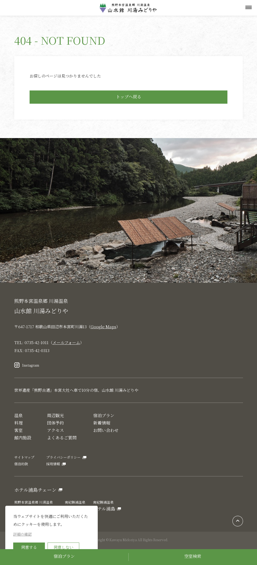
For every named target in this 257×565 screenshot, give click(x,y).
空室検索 (192, 556)
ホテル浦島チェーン (35, 489)
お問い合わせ (106, 430)
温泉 (18, 415)
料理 (18, 423)
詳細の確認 (22, 534)
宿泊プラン (64, 556)
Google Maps (103, 326)
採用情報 (53, 463)
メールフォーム (66, 342)
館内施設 (22, 438)
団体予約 (55, 423)
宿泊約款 (21, 463)
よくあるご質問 (62, 438)
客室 (18, 430)
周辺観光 (55, 415)
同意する (29, 547)
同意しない (63, 547)
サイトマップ (24, 457)
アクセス (55, 430)
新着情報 (101, 423)
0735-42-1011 (37, 342)
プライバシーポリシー (63, 457)
